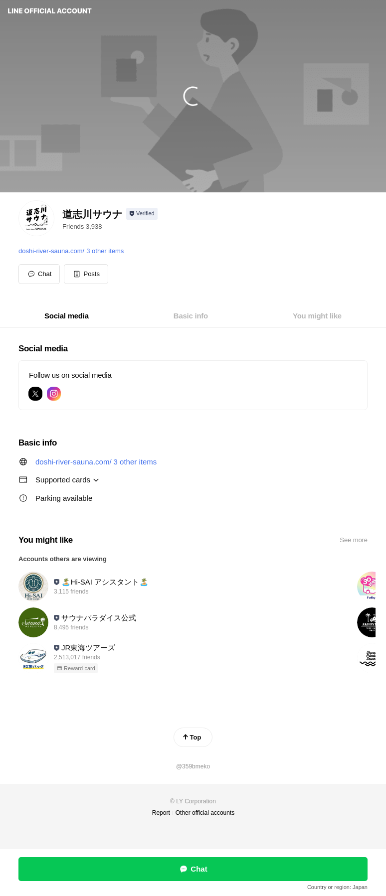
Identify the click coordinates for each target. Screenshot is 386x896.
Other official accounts (205, 812)
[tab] (66, 316)
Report (161, 812)
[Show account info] (142, 214)
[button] (86, 274)
